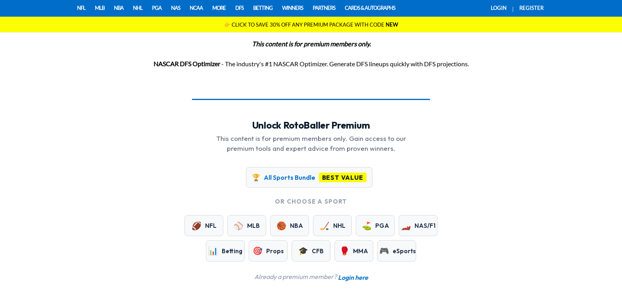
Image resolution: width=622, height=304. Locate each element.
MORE (219, 8)
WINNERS (292, 8)
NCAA (196, 8)
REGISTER (531, 8)
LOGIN (499, 8)
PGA (156, 8)
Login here (353, 277)
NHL (137, 8)
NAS (175, 8)
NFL (81, 8)
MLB (99, 8)
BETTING (263, 8)
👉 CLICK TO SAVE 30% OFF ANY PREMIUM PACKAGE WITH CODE (311, 24)
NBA (118, 8)
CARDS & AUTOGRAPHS (370, 8)
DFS (239, 8)
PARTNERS (324, 8)
